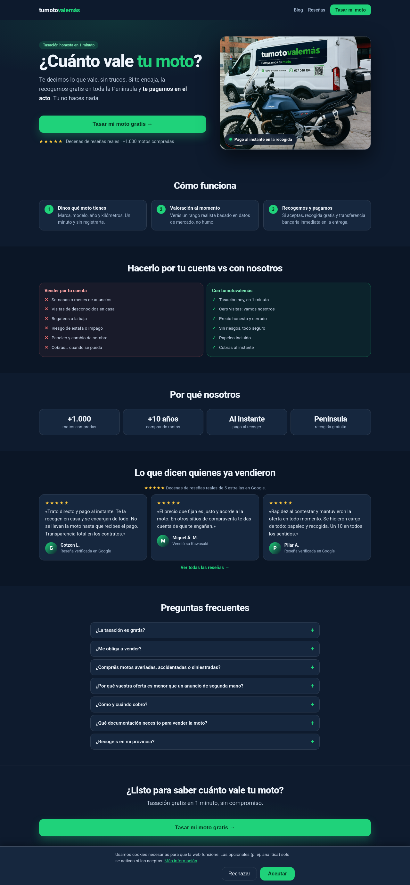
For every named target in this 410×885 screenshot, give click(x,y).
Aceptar (277, 873)
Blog (298, 9)
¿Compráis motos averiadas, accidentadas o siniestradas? (158, 667)
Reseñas (316, 9)
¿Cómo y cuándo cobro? (121, 704)
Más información (181, 860)
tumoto (59, 10)
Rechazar (239, 873)
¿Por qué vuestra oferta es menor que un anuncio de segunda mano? (169, 686)
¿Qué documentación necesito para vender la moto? (151, 723)
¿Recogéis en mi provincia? (125, 741)
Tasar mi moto (350, 9)
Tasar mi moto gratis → (123, 124)
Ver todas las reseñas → (205, 567)
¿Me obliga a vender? (118, 649)
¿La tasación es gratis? (120, 630)
